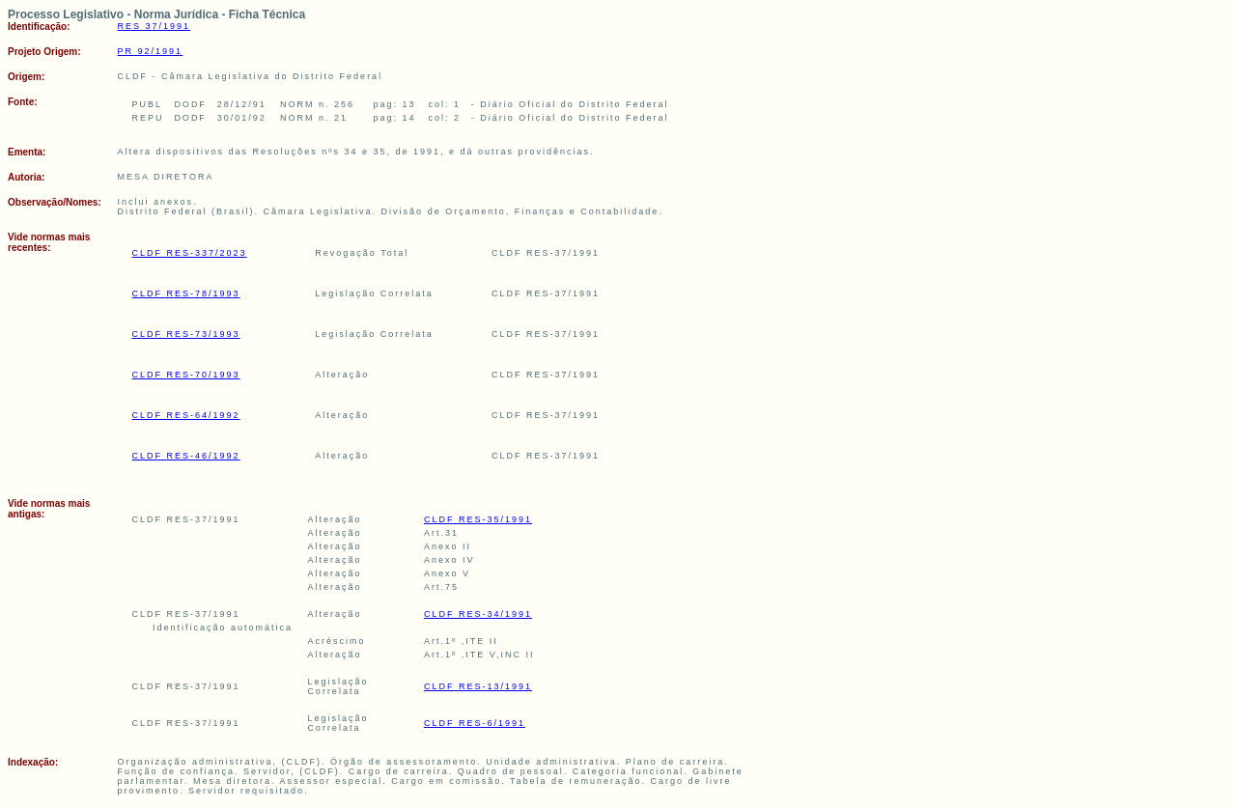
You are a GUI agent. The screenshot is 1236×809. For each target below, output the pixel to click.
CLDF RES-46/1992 (186, 455)
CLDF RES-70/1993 (186, 374)
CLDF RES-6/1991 (474, 723)
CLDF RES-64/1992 (186, 415)
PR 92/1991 (150, 51)
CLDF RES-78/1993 (186, 293)
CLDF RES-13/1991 (478, 686)
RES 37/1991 (154, 26)
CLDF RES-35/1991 (478, 519)
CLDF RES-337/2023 (189, 253)
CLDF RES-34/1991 (478, 614)
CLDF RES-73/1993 (186, 334)
